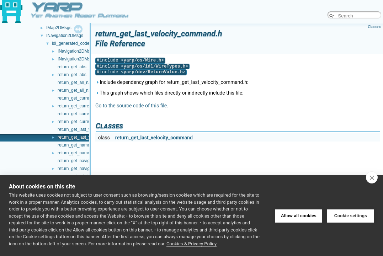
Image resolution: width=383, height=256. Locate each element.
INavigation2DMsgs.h (78, 59)
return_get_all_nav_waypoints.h (88, 90)
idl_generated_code (70, 43)
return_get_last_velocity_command (154, 137)
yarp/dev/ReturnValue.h (153, 72)
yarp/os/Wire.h (142, 60)
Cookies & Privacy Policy (191, 243)
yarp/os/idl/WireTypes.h (155, 66)
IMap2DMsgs (58, 27)
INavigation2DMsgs (64, 35)
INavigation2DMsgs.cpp (80, 51)
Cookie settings (350, 215)
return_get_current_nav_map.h (87, 105)
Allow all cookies (298, 215)
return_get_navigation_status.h (87, 168)
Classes (374, 27)
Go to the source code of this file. (131, 105)
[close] (372, 177)
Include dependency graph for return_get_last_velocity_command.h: (171, 82)
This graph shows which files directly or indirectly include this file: (169, 93)
